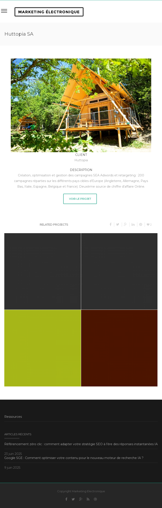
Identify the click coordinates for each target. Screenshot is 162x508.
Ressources (13, 417)
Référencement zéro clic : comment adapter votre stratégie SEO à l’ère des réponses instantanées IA (81, 444)
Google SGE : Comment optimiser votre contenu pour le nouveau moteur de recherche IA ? (73, 458)
